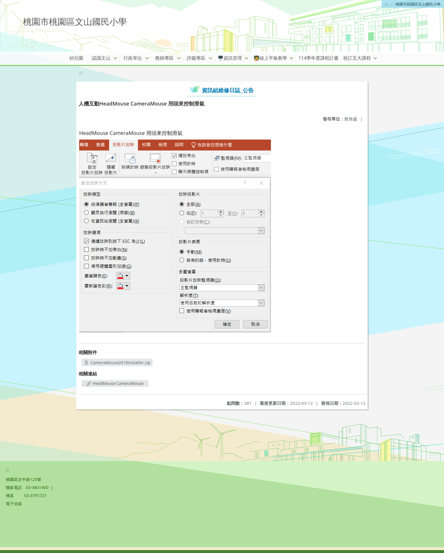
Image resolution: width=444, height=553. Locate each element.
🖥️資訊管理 (230, 58)
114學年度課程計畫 (319, 58)
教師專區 (164, 58)
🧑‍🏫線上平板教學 (270, 58)
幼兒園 (76, 58)
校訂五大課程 (357, 58)
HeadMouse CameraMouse (115, 383)
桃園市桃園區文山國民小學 (418, 4)
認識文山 (101, 58)
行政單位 (133, 58)
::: (386, 4)
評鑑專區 (196, 58)
